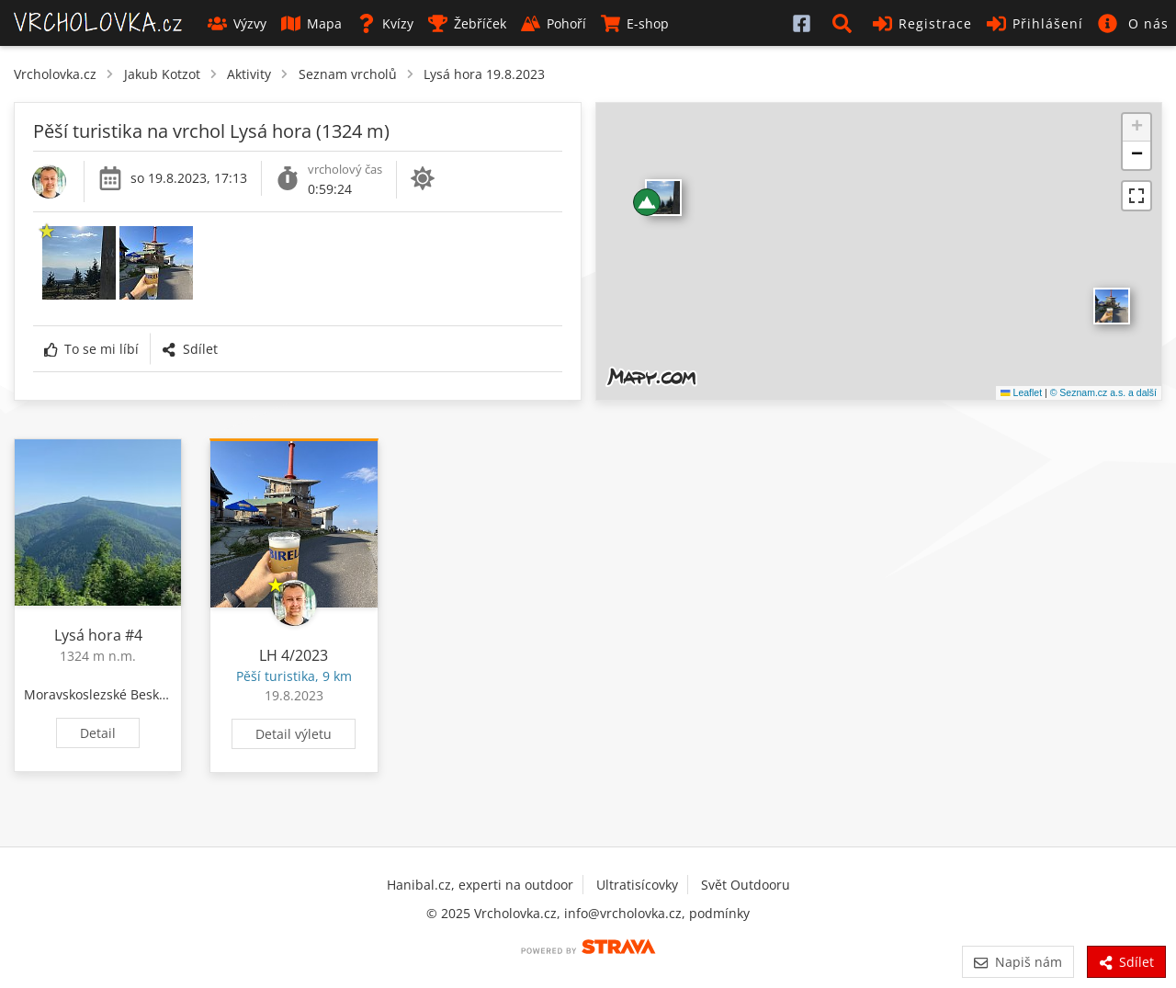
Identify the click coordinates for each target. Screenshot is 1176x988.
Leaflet (1021, 392)
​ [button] (1111, 306)
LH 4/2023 (293, 655)
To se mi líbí (91, 349)
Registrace (922, 23)
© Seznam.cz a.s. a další (1103, 392)
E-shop (635, 23)
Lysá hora (87, 635)
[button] (845, 23)
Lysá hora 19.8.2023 (484, 74)
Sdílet (189, 349)
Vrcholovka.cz (55, 74)
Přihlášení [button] (1035, 23)
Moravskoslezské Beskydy (102, 694)
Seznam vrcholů (348, 74)
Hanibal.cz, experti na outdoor (480, 884)
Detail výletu (293, 734)
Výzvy (237, 23)
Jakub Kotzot (162, 74)
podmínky (719, 913)
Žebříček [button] (467, 23)
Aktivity (249, 74)
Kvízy (384, 23)
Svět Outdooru (745, 884)
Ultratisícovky (637, 884)
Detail (98, 733)
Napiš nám (1017, 962)
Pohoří (553, 23)
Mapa (311, 23)
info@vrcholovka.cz (623, 913)
